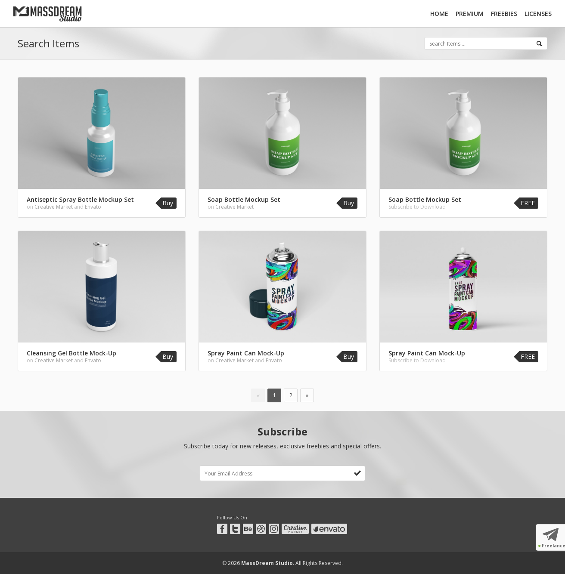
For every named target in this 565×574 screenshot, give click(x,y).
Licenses (538, 13)
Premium (470, 13)
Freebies (504, 13)
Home (439, 13)
